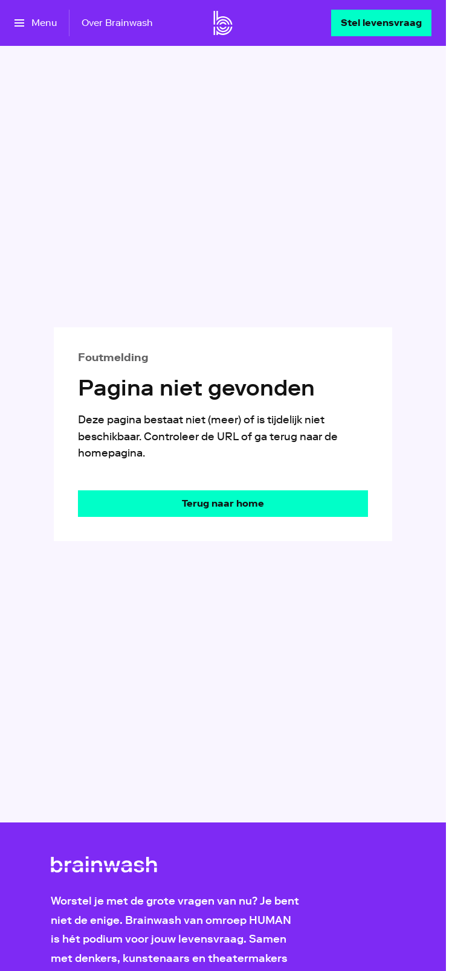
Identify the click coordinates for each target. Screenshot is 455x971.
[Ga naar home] (223, 23)
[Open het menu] (35, 23)
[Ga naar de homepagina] (223, 503)
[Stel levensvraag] (381, 23)
